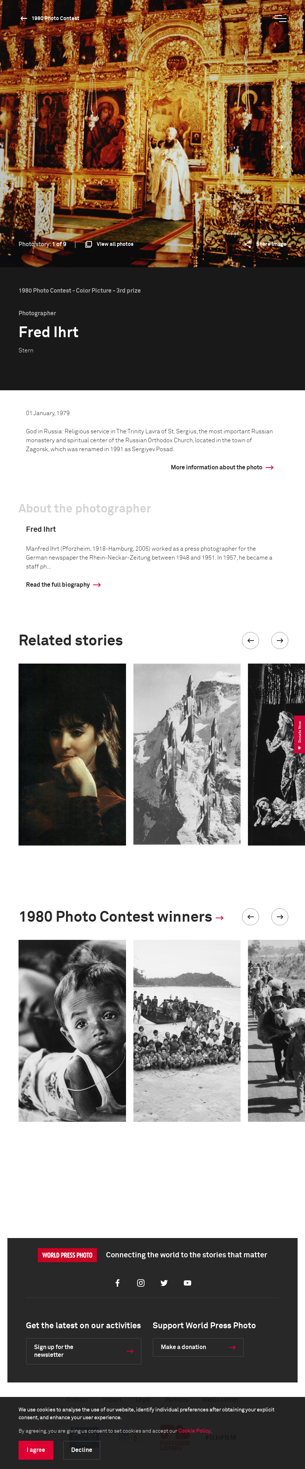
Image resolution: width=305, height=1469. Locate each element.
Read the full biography (58, 585)
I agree (36, 1450)
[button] (250, 640)
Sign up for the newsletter (53, 1351)
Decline (81, 1450)
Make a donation (183, 1347)
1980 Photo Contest (55, 18)
